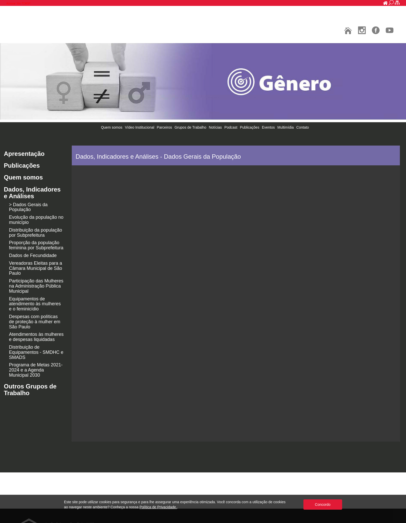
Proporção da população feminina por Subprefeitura (36, 245)
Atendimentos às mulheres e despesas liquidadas (36, 337)
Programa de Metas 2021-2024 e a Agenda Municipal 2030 (36, 370)
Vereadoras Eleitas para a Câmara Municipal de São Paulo (35, 268)
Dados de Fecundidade (33, 255)
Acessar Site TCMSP (18, 3)
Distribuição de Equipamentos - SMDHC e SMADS (36, 352)
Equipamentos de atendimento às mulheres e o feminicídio (35, 304)
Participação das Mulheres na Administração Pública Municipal (36, 286)
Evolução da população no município (36, 220)
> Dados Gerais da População (28, 207)
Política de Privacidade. (158, 507)
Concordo (323, 504)
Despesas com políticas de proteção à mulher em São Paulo (34, 321)
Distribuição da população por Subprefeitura (35, 232)
